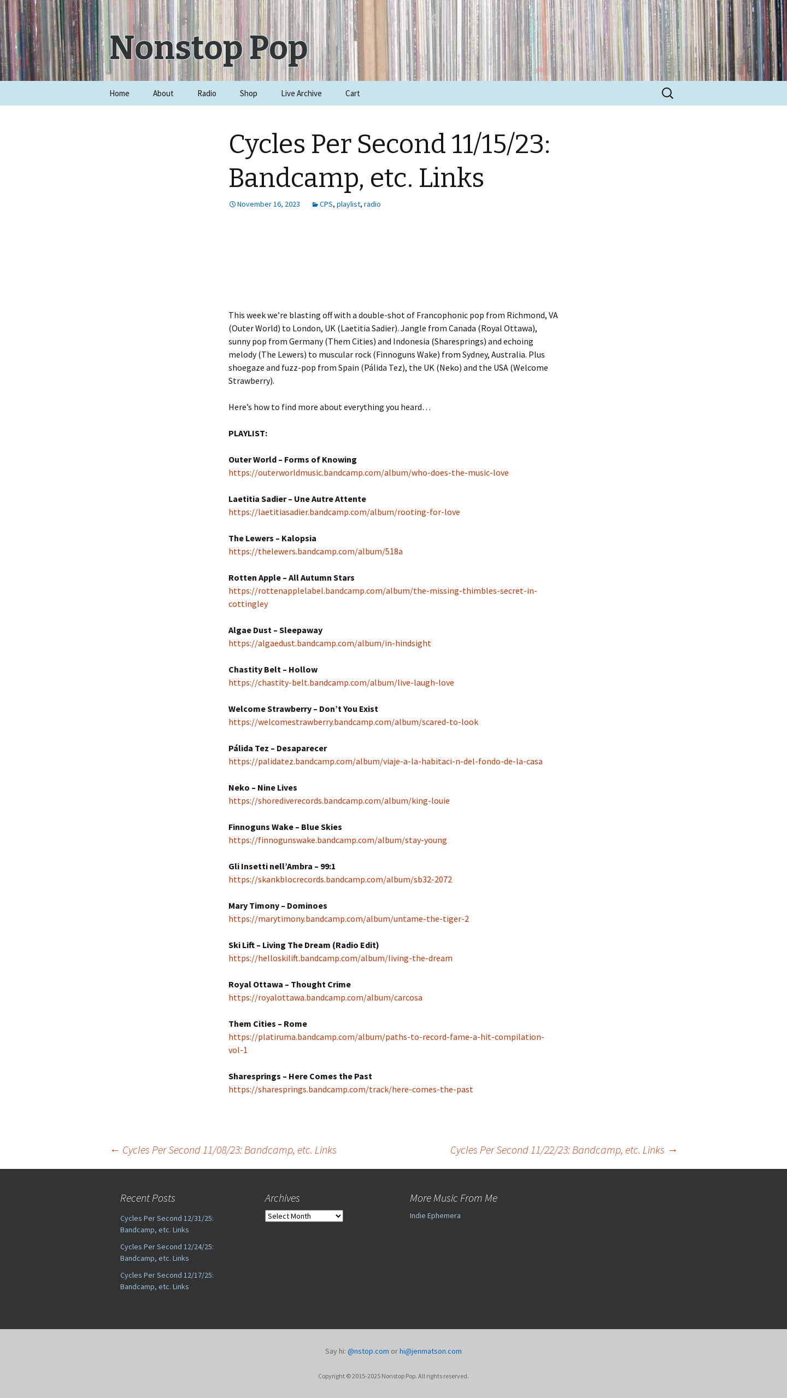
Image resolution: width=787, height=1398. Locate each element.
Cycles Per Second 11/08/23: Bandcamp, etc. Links (223, 1149)
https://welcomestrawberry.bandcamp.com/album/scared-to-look (353, 721)
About (163, 93)
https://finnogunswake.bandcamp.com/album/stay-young (337, 839)
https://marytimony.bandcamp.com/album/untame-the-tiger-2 (348, 918)
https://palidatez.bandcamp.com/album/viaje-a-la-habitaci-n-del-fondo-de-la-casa (385, 761)
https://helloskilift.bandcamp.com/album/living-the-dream (340, 957)
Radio (206, 93)
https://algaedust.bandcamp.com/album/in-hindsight (329, 642)
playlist (348, 204)
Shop (248, 93)
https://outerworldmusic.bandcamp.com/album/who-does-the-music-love (368, 472)
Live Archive (301, 93)
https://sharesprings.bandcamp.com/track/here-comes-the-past (350, 1089)
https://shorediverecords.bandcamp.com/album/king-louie (339, 800)
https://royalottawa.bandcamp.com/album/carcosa (325, 997)
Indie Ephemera (435, 1215)
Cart (352, 93)
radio (372, 204)
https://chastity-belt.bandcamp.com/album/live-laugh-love (341, 682)
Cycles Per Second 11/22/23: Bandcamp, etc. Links (564, 1149)
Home (119, 93)
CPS (326, 204)
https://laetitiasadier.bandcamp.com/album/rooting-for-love (344, 511)
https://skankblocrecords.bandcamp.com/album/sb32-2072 (340, 879)
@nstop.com (368, 1351)
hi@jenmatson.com (431, 1351)
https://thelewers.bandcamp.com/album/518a (315, 551)
